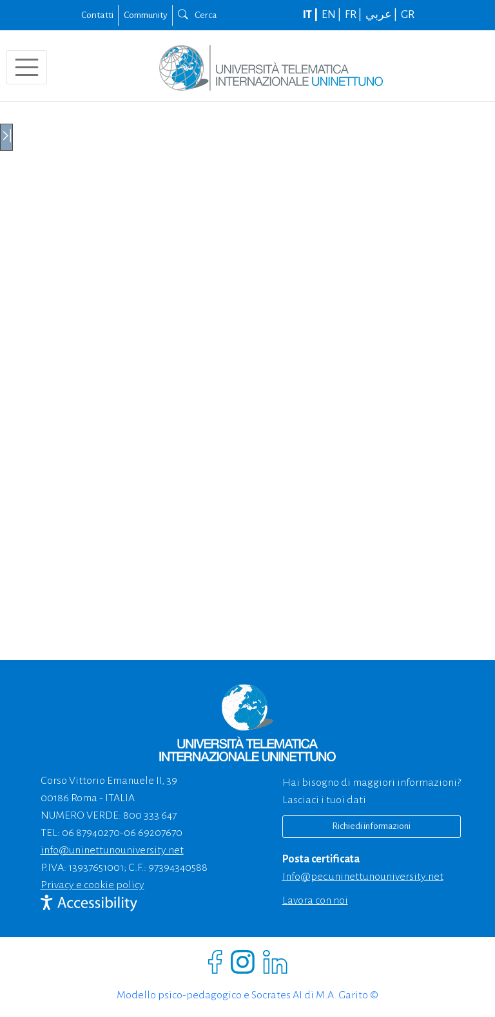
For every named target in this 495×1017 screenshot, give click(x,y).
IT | (311, 15)
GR (407, 15)
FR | (354, 15)
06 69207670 (153, 833)
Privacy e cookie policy (92, 885)
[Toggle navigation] (26, 67)
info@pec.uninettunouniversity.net (362, 876)
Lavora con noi (315, 900)
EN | (332, 15)
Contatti (97, 15)
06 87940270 (91, 833)
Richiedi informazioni (371, 826)
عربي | (382, 15)
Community (146, 15)
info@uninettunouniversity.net (112, 850)
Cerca (197, 15)
